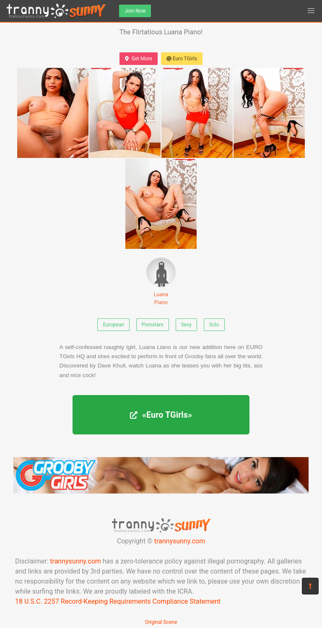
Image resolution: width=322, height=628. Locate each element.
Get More (138, 59)
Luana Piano (161, 281)
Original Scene (161, 622)
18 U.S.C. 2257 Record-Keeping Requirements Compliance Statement (118, 601)
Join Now (135, 11)
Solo (214, 325)
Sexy (186, 325)
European (113, 325)
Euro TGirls (181, 59)
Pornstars (153, 325)
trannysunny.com (179, 541)
